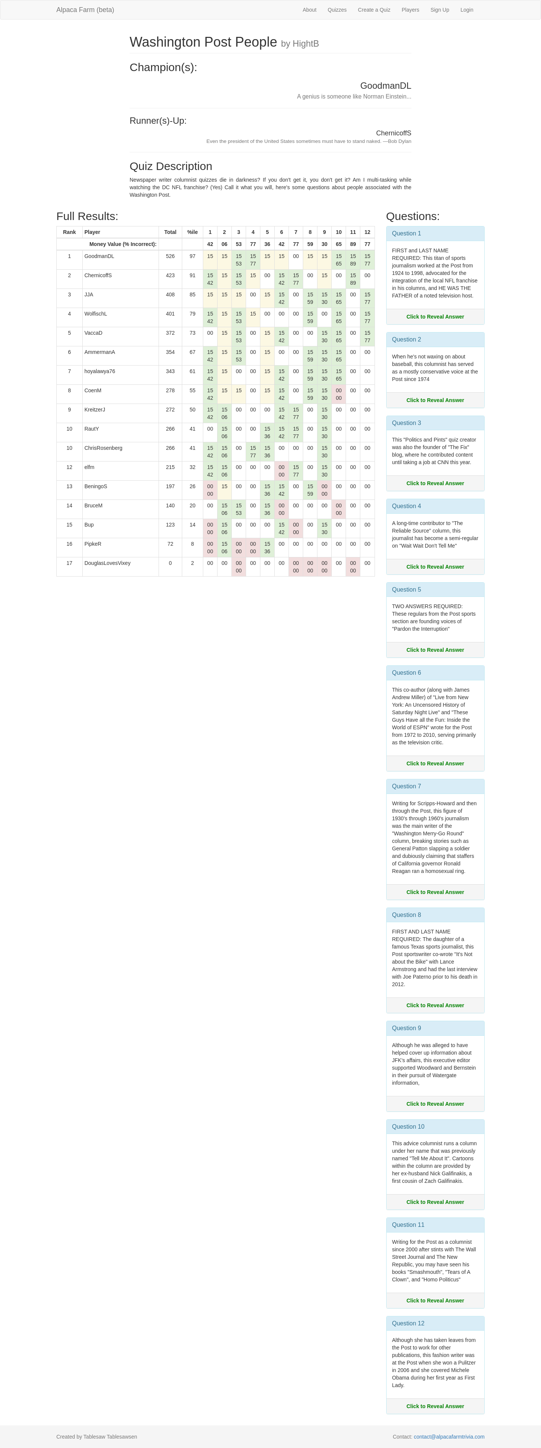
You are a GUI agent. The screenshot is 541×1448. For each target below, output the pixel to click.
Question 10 (408, 1126)
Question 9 (406, 1028)
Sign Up (440, 10)
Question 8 (406, 915)
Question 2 (406, 339)
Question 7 (406, 786)
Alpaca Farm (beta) (85, 10)
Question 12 (408, 1323)
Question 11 (408, 1225)
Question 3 (406, 423)
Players (410, 10)
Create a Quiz (374, 10)
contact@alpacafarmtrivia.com (449, 1437)
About (310, 10)
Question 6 (406, 672)
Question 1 (406, 233)
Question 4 (406, 506)
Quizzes (337, 10)
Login (467, 10)
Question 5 (406, 589)
